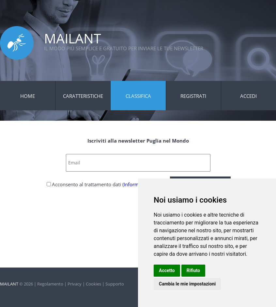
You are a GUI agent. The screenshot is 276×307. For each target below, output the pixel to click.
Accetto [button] (167, 270)
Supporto (114, 284)
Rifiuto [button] (193, 270)
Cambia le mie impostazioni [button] (187, 283)
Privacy (75, 284)
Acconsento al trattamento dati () (110, 184)
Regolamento (50, 284)
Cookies (93, 284)
